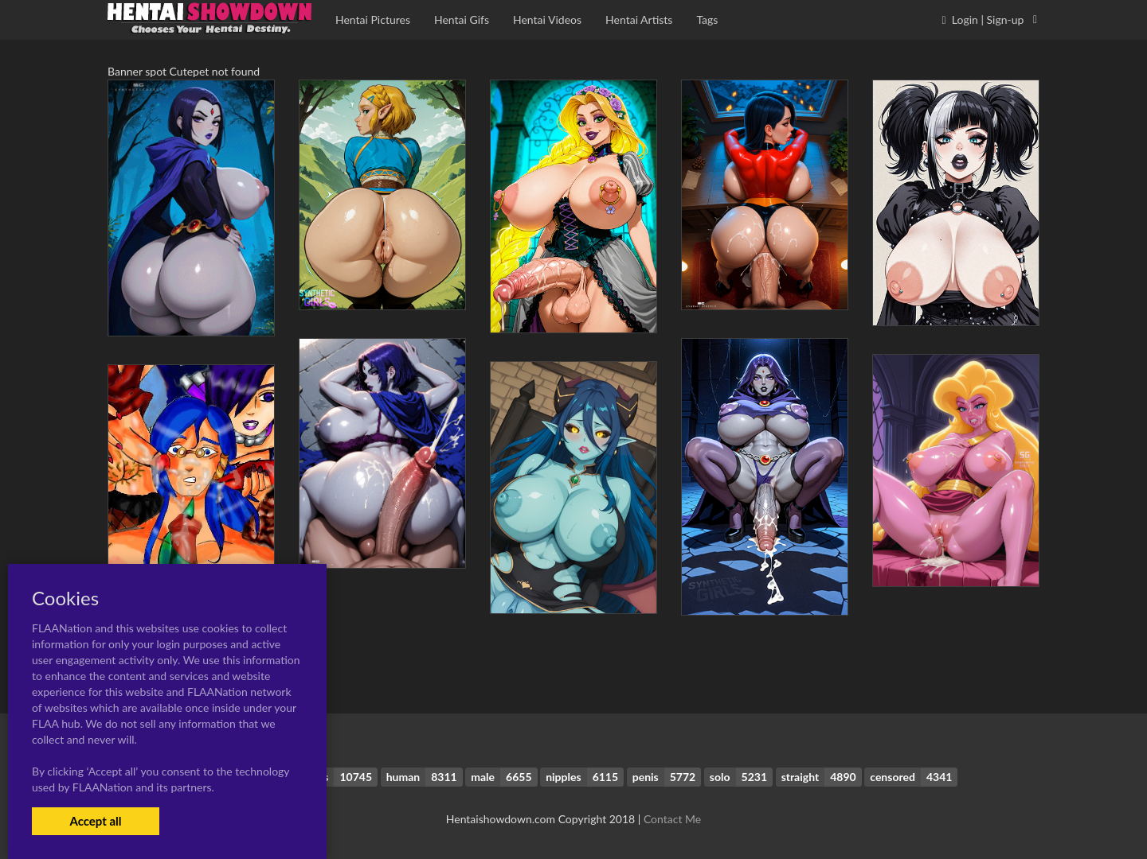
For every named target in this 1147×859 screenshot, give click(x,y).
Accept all (95, 821)
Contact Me (672, 819)
